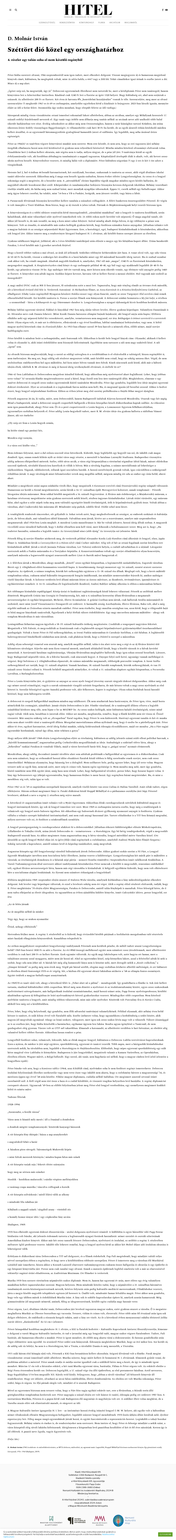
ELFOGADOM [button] (165, 1534)
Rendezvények (67, 23)
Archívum (114, 23)
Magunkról (131, 23)
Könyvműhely (86, 23)
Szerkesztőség (47, 23)
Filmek (101, 23)
